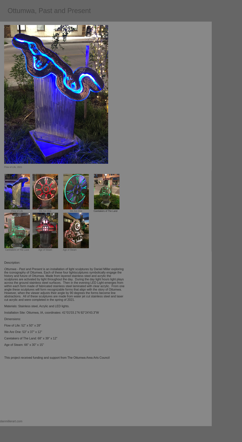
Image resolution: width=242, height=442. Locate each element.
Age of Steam (45, 250)
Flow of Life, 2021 (13, 167)
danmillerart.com (11, 421)
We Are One (45, 211)
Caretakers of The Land (17, 250)
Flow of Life (17, 211)
